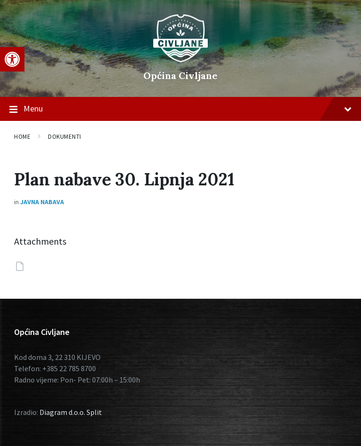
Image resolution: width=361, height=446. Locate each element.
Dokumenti (64, 137)
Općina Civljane (180, 75)
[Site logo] (180, 59)
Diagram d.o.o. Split (70, 412)
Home (22, 137)
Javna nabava (42, 202)
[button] (12, 59)
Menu (180, 109)
